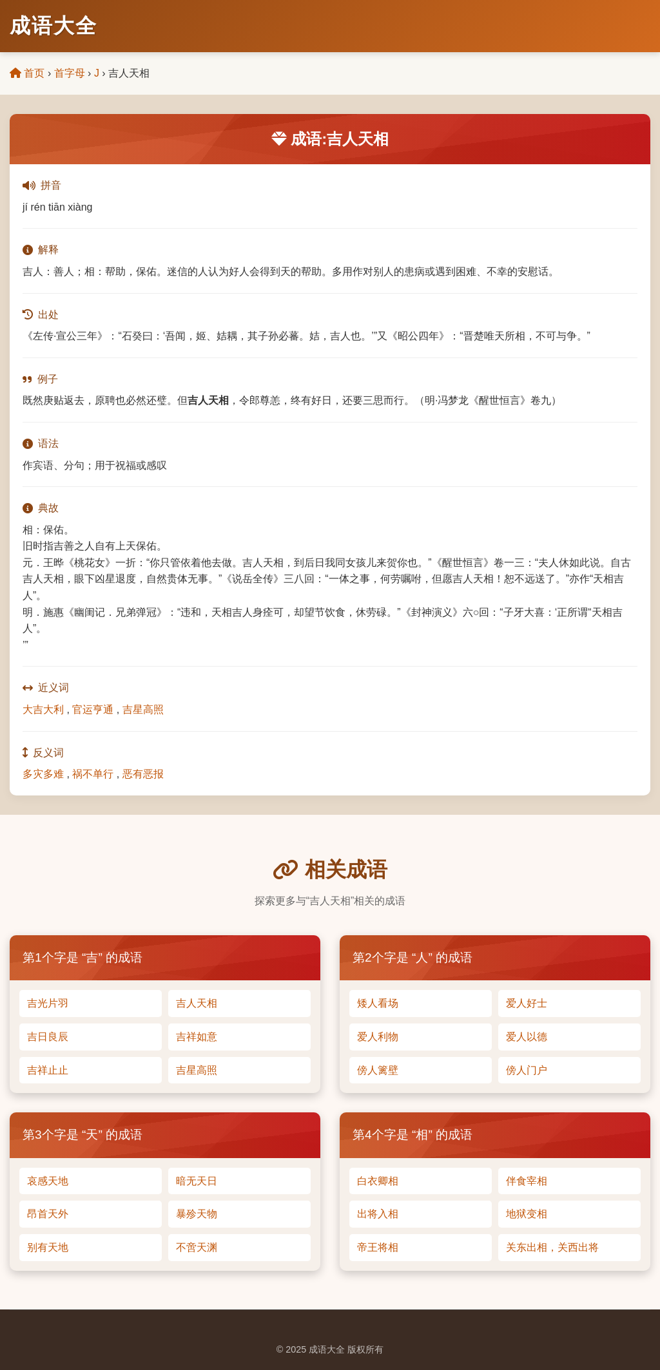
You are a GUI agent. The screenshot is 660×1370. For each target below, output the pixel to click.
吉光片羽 (47, 1003)
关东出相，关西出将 (552, 1247)
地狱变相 (526, 1213)
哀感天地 (47, 1180)
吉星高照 (143, 709)
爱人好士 (526, 1003)
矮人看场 (377, 1003)
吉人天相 (196, 1003)
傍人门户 (526, 1070)
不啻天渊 (196, 1247)
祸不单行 (92, 773)
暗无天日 (196, 1180)
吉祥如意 (196, 1036)
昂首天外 (47, 1213)
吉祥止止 (47, 1070)
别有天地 (47, 1247)
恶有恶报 (143, 773)
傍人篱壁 (377, 1070)
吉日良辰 (47, 1036)
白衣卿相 (377, 1180)
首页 (27, 73)
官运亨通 (92, 709)
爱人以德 (526, 1036)
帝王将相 (377, 1247)
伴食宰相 (526, 1180)
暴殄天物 (196, 1213)
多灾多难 (43, 773)
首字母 (69, 73)
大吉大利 (43, 709)
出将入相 (377, 1213)
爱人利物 (377, 1036)
